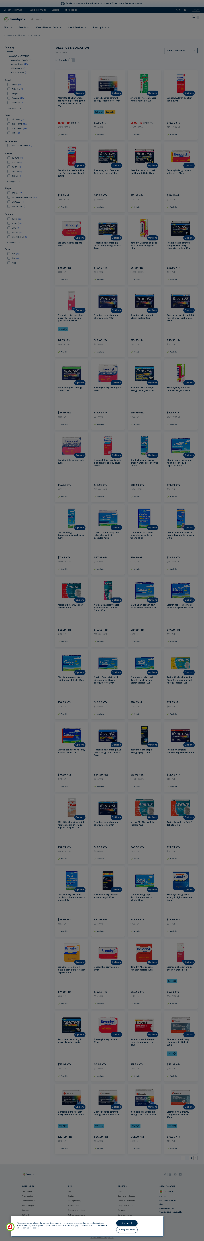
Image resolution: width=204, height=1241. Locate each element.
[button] (10, 1227)
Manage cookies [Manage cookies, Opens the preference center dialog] (127, 1229)
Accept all (127, 1223)
